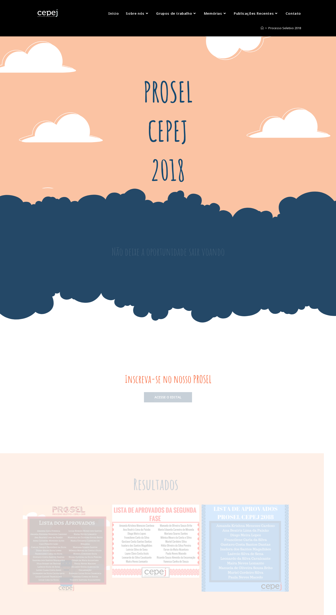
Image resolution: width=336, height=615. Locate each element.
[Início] (262, 28)
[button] (168, 397)
